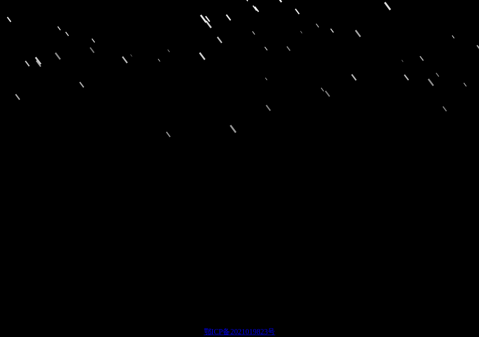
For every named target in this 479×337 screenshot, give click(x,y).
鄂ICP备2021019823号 (240, 332)
